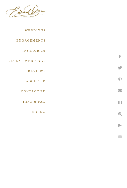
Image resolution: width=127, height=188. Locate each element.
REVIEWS (37, 71)
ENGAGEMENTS (31, 40)
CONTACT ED (33, 91)
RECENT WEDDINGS (27, 61)
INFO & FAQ (34, 101)
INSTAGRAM (34, 50)
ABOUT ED (36, 81)
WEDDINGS (35, 30)
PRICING (37, 112)
